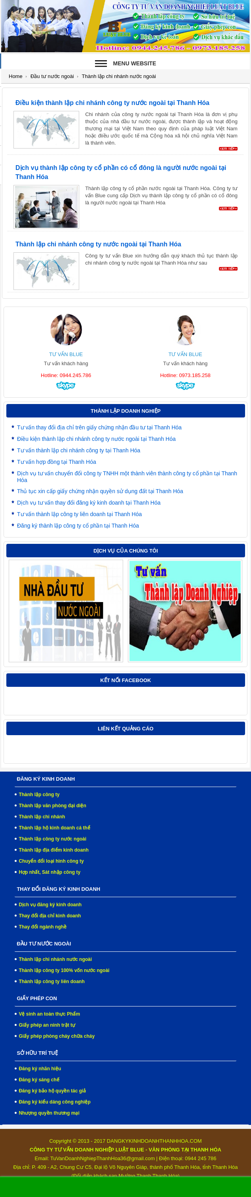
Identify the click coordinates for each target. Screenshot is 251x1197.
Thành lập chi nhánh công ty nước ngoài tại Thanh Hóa (98, 244)
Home (16, 76)
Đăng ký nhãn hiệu (40, 1068)
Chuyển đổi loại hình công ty (51, 861)
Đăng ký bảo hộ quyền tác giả (52, 1091)
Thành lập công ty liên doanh (51, 981)
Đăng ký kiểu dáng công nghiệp (54, 1102)
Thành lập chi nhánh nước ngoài (55, 959)
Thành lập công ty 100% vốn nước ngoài (64, 970)
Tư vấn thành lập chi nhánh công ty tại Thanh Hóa (78, 450)
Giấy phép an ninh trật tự (47, 1025)
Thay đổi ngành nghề (43, 927)
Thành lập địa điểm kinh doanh (53, 850)
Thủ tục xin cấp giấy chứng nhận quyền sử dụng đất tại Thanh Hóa (100, 491)
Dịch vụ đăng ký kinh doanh (50, 904)
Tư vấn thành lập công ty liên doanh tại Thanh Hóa (79, 514)
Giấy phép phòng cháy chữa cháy (57, 1036)
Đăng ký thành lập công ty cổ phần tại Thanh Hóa (78, 525)
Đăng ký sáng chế (39, 1080)
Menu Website (134, 63)
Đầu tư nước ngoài (52, 76)
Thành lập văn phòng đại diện (52, 805)
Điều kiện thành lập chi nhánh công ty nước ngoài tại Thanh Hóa (112, 102)
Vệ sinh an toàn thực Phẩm (49, 1014)
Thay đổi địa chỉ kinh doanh (50, 916)
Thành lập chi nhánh (42, 817)
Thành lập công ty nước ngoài (52, 839)
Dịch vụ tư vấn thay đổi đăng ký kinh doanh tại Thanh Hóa (89, 502)
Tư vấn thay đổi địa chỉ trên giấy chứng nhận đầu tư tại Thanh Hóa (99, 427)
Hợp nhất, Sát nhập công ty (49, 872)
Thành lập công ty (39, 794)
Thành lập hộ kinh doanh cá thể (54, 828)
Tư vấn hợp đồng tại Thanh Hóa (56, 462)
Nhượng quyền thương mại (49, 1113)
